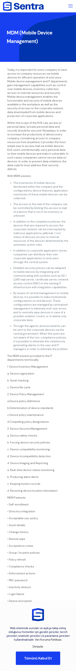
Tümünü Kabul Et (38, 658)
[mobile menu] (70, 6)
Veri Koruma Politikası (48, 639)
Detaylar (38, 646)
